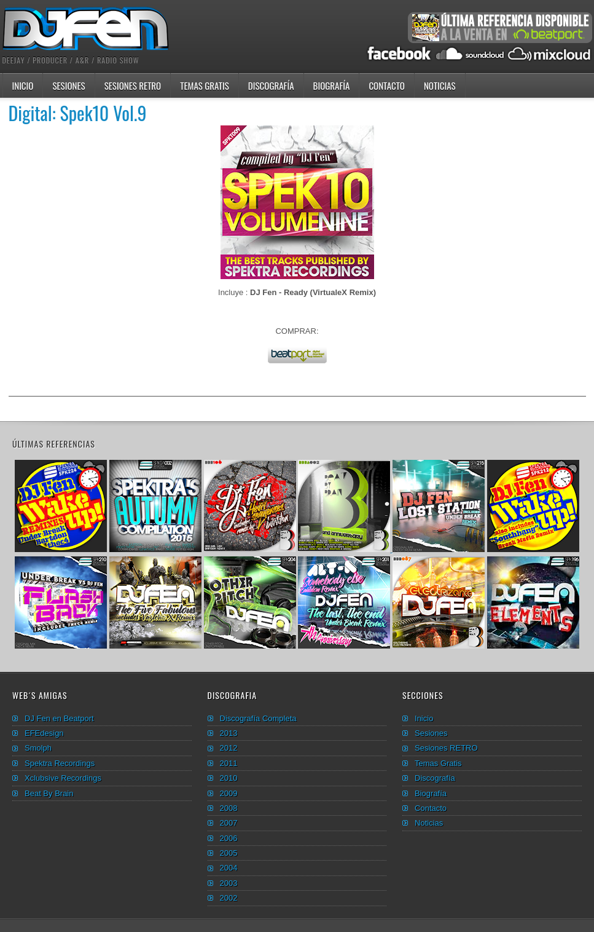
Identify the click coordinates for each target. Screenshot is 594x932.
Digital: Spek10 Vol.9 (78, 113)
